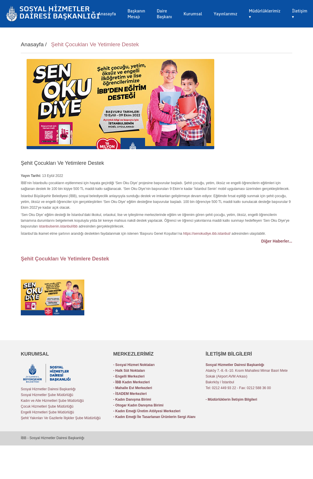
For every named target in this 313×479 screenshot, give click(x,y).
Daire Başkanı (164, 14)
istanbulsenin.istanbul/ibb (58, 226)
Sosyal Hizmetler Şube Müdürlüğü (47, 395)
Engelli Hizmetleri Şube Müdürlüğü (47, 412)
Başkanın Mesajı (136, 14)
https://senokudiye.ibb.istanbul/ (206, 234)
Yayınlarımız (225, 13)
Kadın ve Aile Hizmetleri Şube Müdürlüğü (52, 401)
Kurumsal (192, 13)
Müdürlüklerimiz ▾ (264, 14)
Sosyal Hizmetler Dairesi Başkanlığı (48, 389)
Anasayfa (107, 13)
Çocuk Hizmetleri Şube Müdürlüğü (47, 406)
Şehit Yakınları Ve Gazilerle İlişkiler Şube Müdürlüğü (60, 418)
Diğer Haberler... (276, 241)
